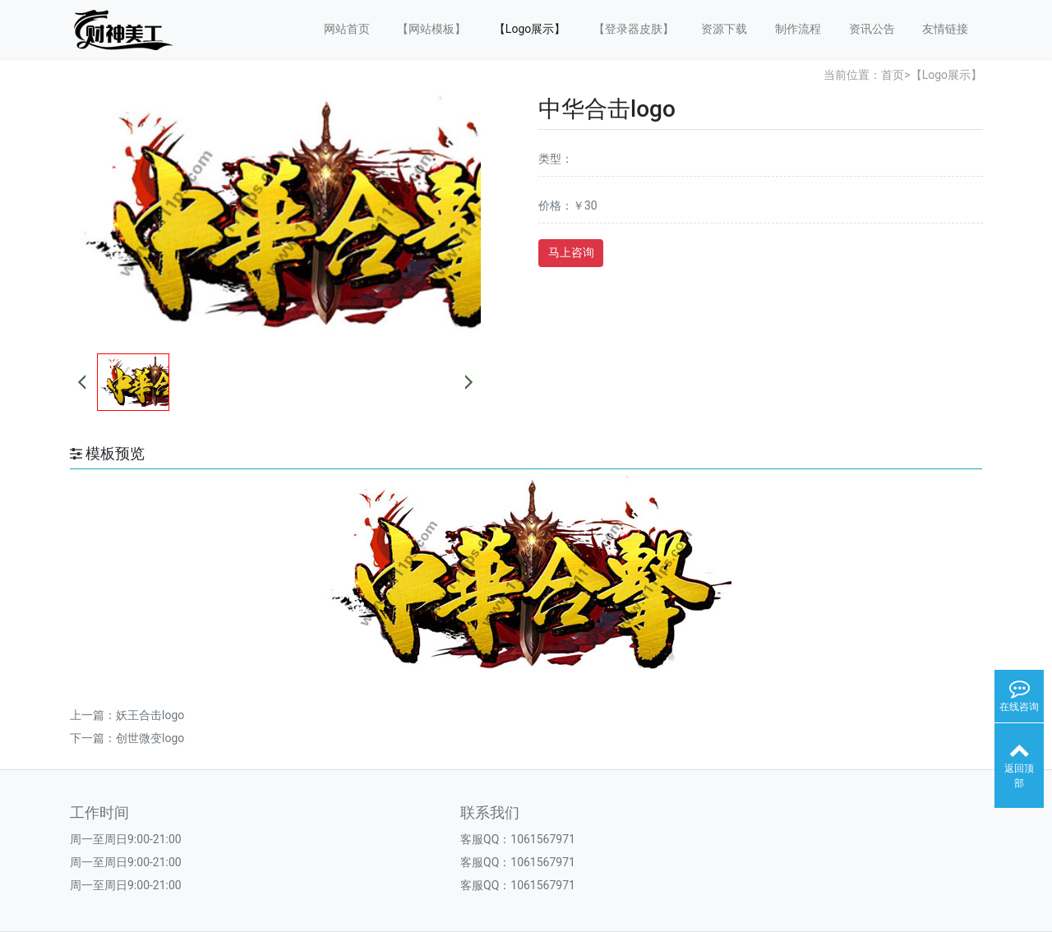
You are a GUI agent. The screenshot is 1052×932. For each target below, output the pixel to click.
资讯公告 (872, 28)
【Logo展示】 (529, 28)
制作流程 (798, 28)
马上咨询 (571, 252)
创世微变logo (150, 738)
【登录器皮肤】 (633, 28)
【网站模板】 (431, 28)
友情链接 (945, 28)
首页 (892, 74)
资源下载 (724, 28)
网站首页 (347, 28)
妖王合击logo (150, 715)
